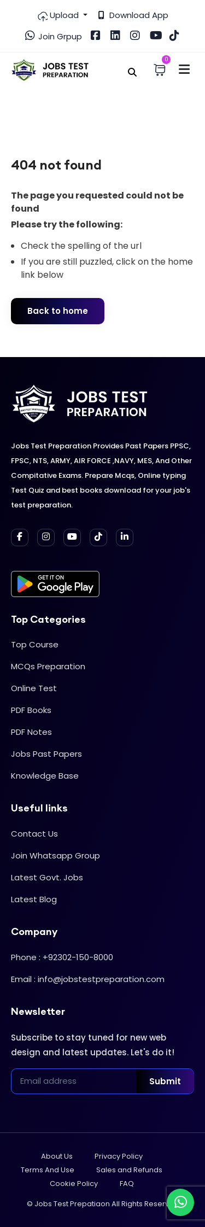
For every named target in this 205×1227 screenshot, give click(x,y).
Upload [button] (59, 15)
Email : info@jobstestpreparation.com (88, 979)
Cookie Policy (74, 1183)
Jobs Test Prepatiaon (72, 1204)
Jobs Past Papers (46, 753)
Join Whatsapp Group (55, 855)
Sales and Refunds (129, 1170)
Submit (165, 1081)
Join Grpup (53, 36)
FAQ (127, 1183)
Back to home (57, 311)
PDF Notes (31, 732)
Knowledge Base (45, 775)
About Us (57, 1156)
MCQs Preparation (48, 666)
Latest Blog (34, 899)
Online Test (34, 688)
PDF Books (31, 710)
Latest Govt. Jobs (47, 877)
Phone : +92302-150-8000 (62, 957)
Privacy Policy (119, 1156)
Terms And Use (47, 1170)
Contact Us (34, 833)
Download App (133, 15)
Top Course (34, 644)
